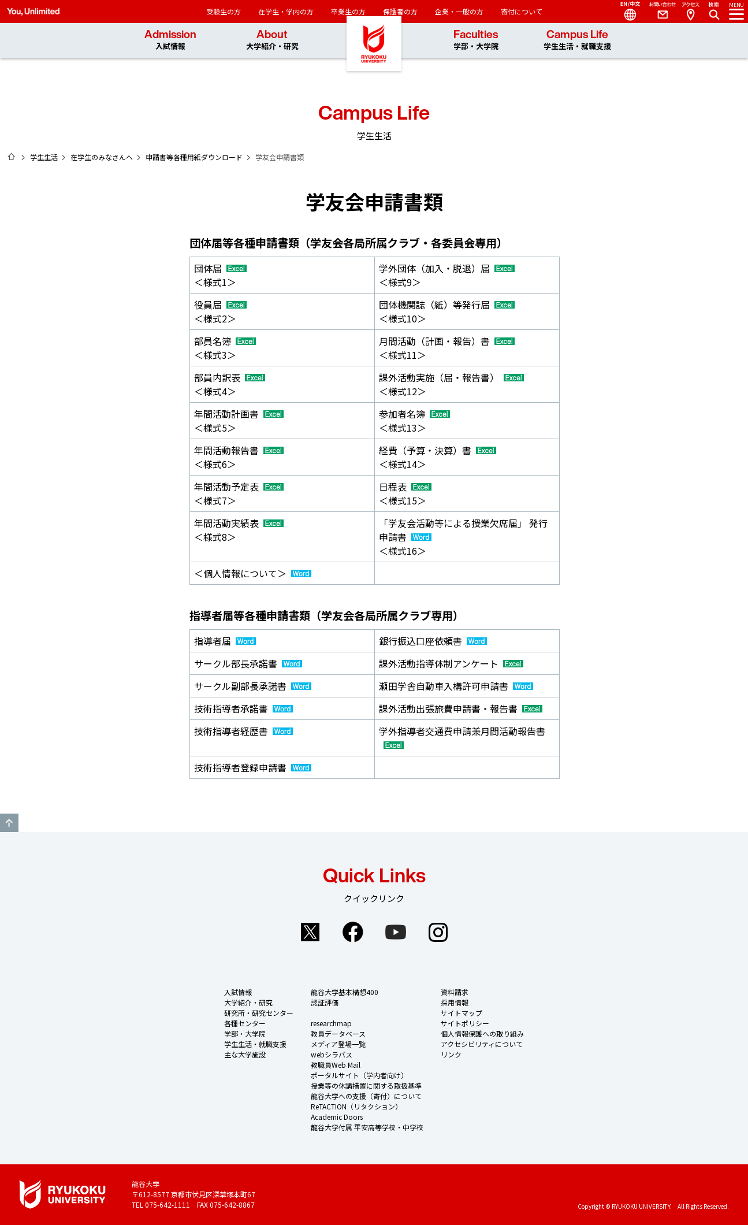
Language (625, 11)
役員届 (208, 304)
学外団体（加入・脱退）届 (434, 268)
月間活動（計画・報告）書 (434, 341)
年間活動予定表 (226, 486)
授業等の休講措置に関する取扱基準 (366, 1085)
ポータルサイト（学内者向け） (359, 1075)
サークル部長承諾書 (235, 663)
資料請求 (454, 992)
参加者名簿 (402, 414)
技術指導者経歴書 (231, 731)
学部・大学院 (245, 1033)
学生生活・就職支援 (255, 1044)
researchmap (331, 1023)
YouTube (395, 932)
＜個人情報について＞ (240, 573)
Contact (657, 11)
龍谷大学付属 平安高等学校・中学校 (367, 1127)
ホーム (11, 156)
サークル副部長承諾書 (240, 686)
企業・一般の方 (459, 11)
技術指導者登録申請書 (240, 767)
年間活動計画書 (226, 414)
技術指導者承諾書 (231, 708)
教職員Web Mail (335, 1065)
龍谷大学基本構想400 (344, 992)
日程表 (393, 486)
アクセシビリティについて (482, 1044)
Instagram (438, 932)
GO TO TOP (9, 823)
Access (690, 11)
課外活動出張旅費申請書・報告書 (448, 708)
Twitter (310, 932)
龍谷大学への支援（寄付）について (366, 1096)
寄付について (521, 11)
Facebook (352, 932)
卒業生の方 (348, 11)
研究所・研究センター (258, 1013)
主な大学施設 (245, 1054)
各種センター (245, 1023)
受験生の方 (223, 11)
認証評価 (324, 1002)
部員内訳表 (217, 377)
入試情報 (238, 992)
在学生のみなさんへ (101, 157)
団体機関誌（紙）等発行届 (434, 304)
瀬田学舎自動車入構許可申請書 (443, 686)
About (272, 40)
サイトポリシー (465, 1023)
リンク (451, 1054)
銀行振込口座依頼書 (420, 641)
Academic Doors (337, 1117)
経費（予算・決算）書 (425, 450)
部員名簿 (212, 341)
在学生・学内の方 (286, 11)
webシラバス (331, 1054)
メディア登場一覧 (338, 1044)
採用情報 (454, 1002)
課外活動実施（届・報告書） (439, 377)
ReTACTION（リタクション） (356, 1106)
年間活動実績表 (226, 523)
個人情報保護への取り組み (482, 1033)
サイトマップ (461, 1013)
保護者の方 (400, 11)
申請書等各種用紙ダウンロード (194, 157)
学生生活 (44, 157)
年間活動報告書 (226, 450)
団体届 (208, 268)
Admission (170, 40)
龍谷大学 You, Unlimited (374, 57)
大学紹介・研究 (248, 1002)
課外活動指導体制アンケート (438, 663)
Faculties (475, 40)
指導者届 (212, 641)
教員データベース (338, 1033)
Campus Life (577, 40)
